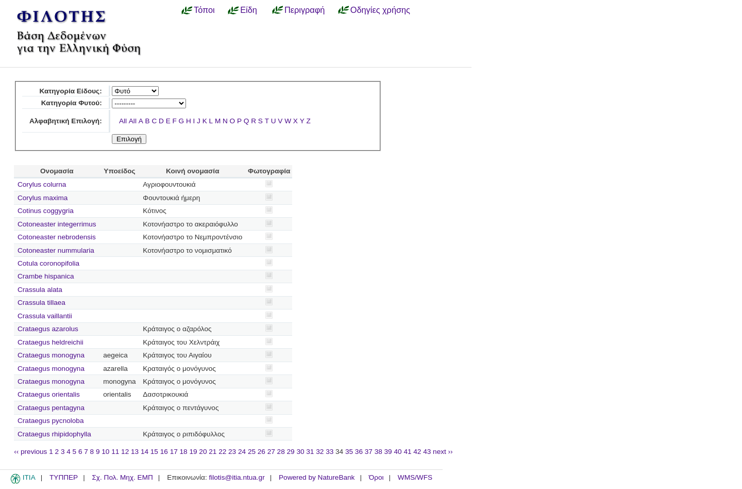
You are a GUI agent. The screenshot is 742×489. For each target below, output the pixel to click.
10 (105, 451)
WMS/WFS (415, 477)
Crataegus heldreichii (50, 342)
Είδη (248, 9)
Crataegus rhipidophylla (54, 434)
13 (135, 451)
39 (388, 451)
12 (125, 451)
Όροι (376, 477)
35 (349, 451)
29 (291, 451)
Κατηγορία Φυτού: (71, 103)
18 (184, 451)
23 (232, 451)
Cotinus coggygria (46, 211)
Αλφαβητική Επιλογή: (65, 121)
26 (261, 451)
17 (174, 451)
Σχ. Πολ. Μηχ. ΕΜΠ (122, 477)
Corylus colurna (42, 184)
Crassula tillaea (41, 302)
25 (252, 451)
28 (281, 451)
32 (320, 451)
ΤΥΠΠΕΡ (63, 477)
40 (397, 451)
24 (242, 451)
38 (378, 451)
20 (203, 451)
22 (222, 451)
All (123, 121)
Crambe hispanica (46, 276)
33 (329, 451)
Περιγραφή (304, 9)
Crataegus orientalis (49, 394)
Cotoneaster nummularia (56, 250)
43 (427, 451)
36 (359, 451)
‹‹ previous (30, 451)
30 (300, 451)
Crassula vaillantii (45, 316)
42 (417, 451)
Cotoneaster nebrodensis (57, 237)
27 (271, 451)
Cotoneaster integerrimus (57, 224)
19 (193, 451)
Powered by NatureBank (317, 477)
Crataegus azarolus (48, 329)
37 (369, 451)
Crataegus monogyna (51, 355)
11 (115, 451)
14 (144, 451)
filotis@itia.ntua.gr (236, 477)
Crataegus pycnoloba (50, 421)
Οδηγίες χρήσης (380, 9)
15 (154, 451)
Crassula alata (40, 290)
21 (212, 451)
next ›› (443, 451)
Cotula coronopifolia (48, 263)
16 (164, 451)
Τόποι (204, 9)
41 (407, 451)
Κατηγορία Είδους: (70, 91)
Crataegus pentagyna (51, 408)
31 (310, 451)
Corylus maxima (43, 198)
